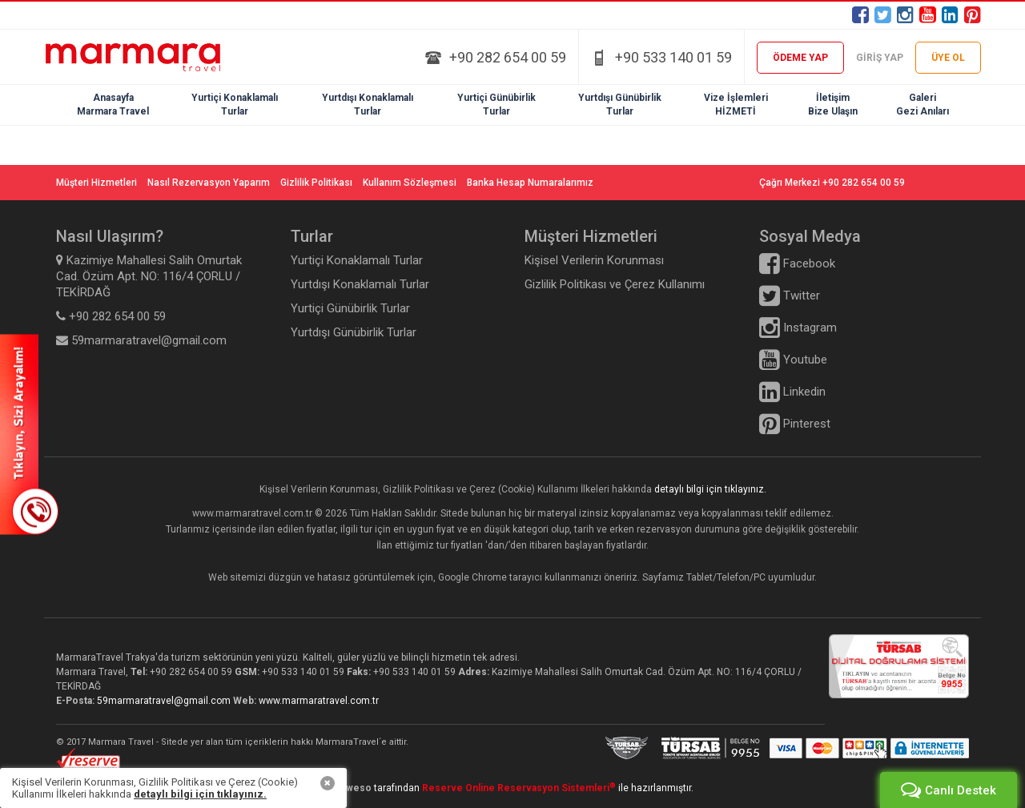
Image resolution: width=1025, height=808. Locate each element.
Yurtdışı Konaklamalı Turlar (360, 284)
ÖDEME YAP (800, 57)
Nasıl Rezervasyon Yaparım (208, 182)
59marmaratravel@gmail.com (165, 700)
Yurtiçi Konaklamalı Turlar (357, 260)
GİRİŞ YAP (879, 57)
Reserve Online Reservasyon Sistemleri (519, 788)
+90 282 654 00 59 (507, 57)
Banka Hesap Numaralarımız (530, 182)
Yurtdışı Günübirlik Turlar (353, 332)
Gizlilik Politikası (316, 182)
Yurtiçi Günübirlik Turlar (350, 308)
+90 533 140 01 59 (673, 57)
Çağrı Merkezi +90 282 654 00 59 (832, 182)
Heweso (352, 788)
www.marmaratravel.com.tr (319, 700)
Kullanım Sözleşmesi (409, 182)
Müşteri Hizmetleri (96, 182)
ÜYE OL (948, 57)
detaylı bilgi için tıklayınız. (710, 489)
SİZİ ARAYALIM (29, 434)
